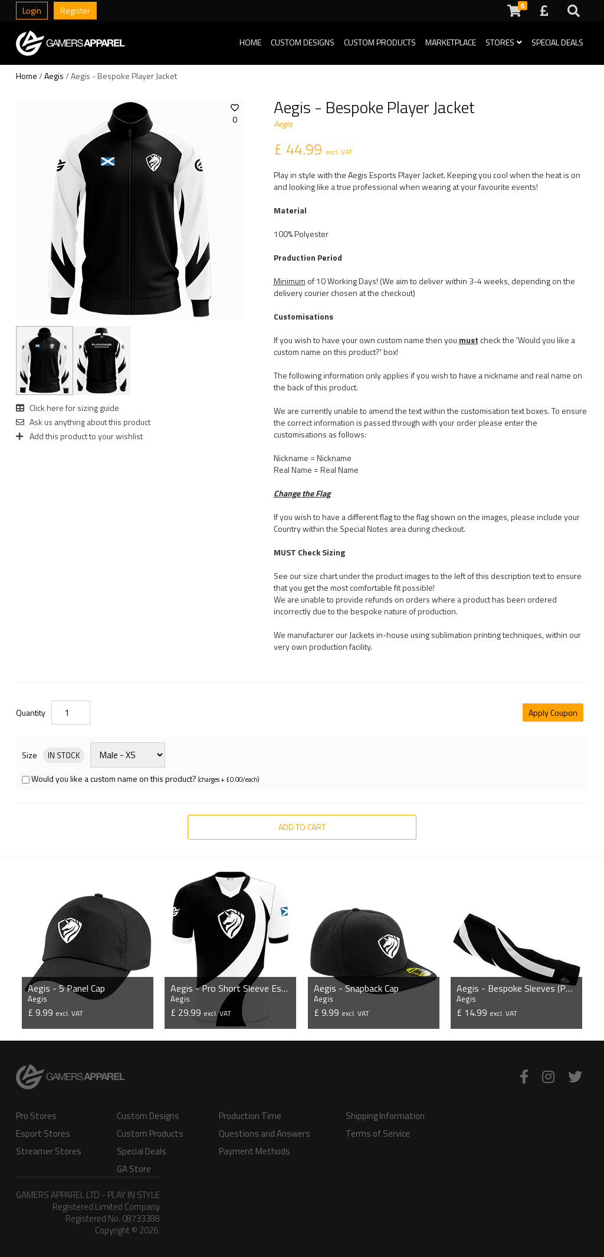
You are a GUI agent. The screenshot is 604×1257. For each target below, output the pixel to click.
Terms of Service (378, 1132)
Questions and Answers (264, 1132)
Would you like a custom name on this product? (113, 778)
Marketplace (450, 42)
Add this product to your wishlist (79, 436)
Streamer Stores (48, 1150)
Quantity (30, 713)
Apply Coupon (552, 712)
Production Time (250, 1115)
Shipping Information (385, 1115)
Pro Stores (36, 1115)
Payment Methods (254, 1150)
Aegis (54, 76)
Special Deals (557, 42)
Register (75, 10)
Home (250, 42)
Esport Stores (43, 1132)
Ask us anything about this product (83, 422)
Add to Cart (302, 827)
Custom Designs (302, 42)
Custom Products (380, 42)
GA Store (134, 1168)
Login (31, 10)
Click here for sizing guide (67, 408)
